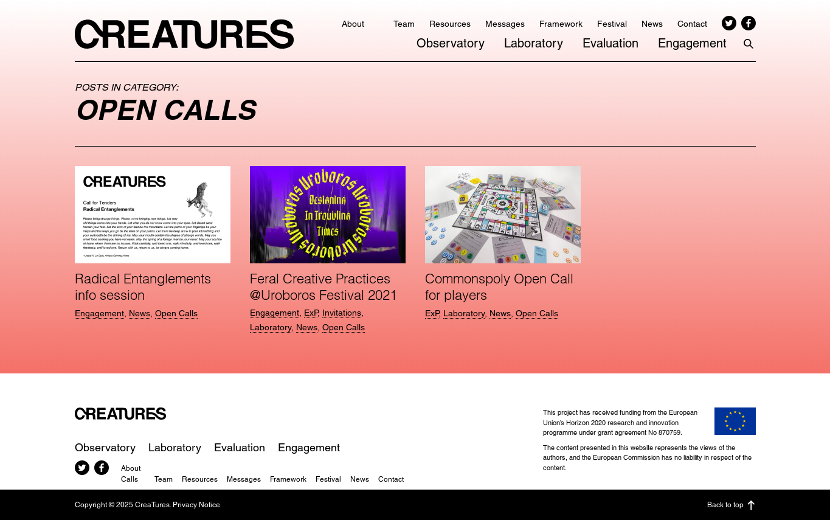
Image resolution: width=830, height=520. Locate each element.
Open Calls (176, 313)
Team (404, 24)
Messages (505, 24)
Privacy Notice (196, 505)
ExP (310, 312)
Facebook (748, 23)
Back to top (731, 505)
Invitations (341, 312)
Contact (692, 24)
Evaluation (610, 43)
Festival (612, 24)
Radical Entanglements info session (143, 286)
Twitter (729, 23)
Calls (129, 479)
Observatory (451, 43)
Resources (450, 24)
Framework (561, 24)
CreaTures (184, 34)
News (652, 24)
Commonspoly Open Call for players (499, 286)
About (353, 24)
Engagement (692, 43)
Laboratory (533, 43)
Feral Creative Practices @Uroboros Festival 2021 (323, 286)
